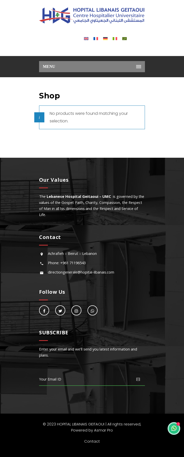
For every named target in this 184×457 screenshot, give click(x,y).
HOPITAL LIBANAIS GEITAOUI (80, 424)
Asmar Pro (103, 430)
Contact (92, 441)
